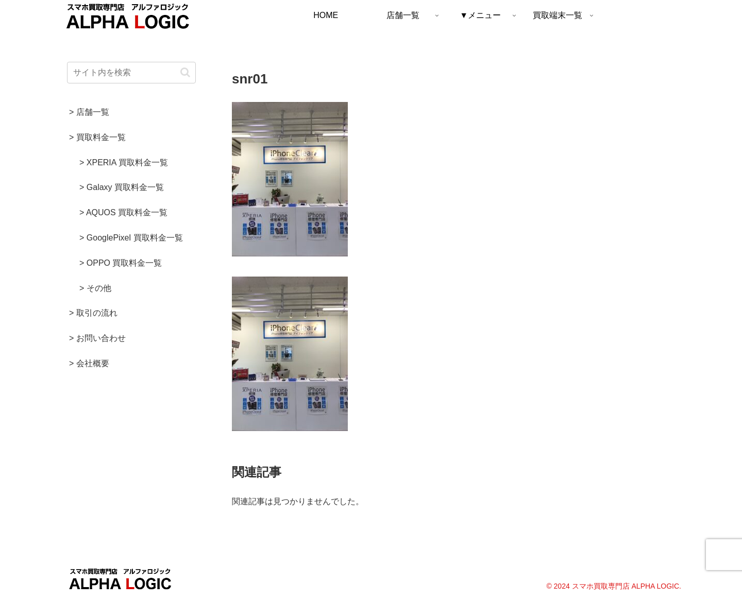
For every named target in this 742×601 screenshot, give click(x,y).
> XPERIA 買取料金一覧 (123, 162)
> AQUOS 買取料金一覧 (123, 212)
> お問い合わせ (97, 338)
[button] (185, 72)
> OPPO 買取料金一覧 (120, 263)
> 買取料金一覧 (97, 137)
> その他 (95, 288)
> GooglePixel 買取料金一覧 (131, 237)
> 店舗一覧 (89, 112)
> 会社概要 (89, 363)
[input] (131, 72)
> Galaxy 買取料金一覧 (121, 187)
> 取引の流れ (93, 312)
